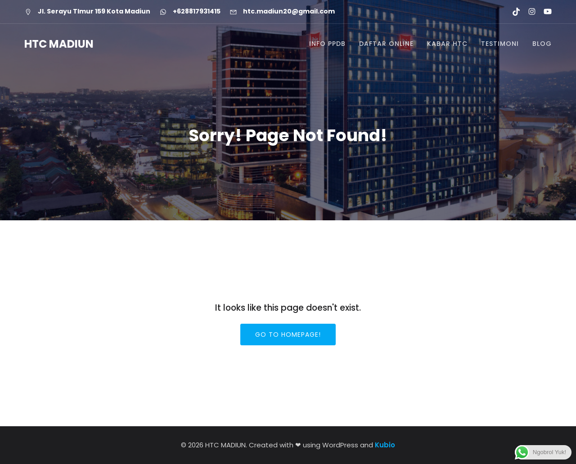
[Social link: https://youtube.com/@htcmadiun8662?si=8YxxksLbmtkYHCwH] (544, 11)
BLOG (542, 44)
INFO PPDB (327, 44)
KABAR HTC (447, 44)
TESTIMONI (500, 44)
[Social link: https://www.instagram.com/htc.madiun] (528, 11)
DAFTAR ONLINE (386, 44)
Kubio (385, 445)
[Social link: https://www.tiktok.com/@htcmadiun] (512, 11)
